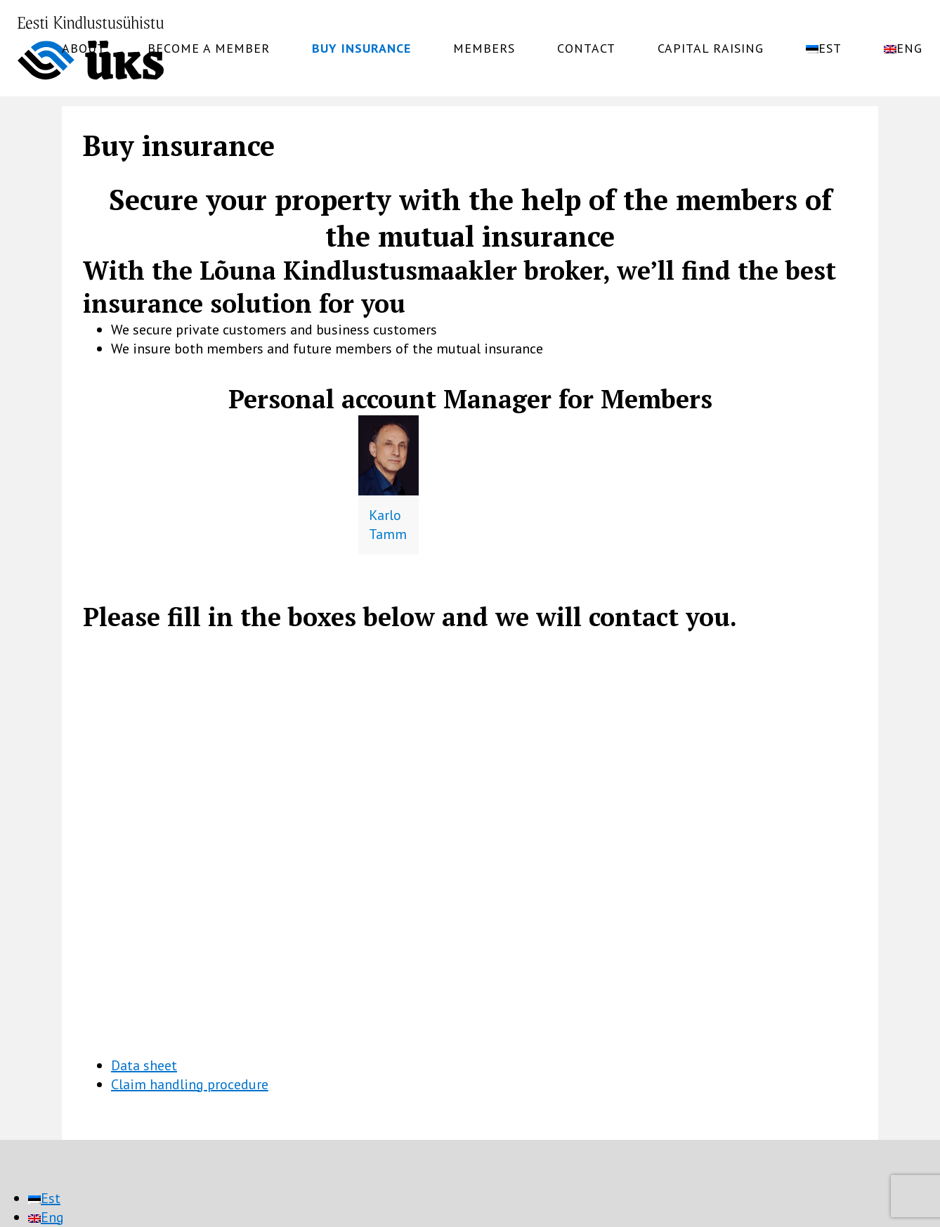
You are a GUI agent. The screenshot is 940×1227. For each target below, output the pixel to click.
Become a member (209, 48)
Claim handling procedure (189, 1084)
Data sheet (144, 1065)
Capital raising (711, 48)
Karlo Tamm (388, 524)
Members (484, 48)
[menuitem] (824, 48)
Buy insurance (361, 48)
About (83, 48)
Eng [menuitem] (52, 1217)
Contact (586, 48)
